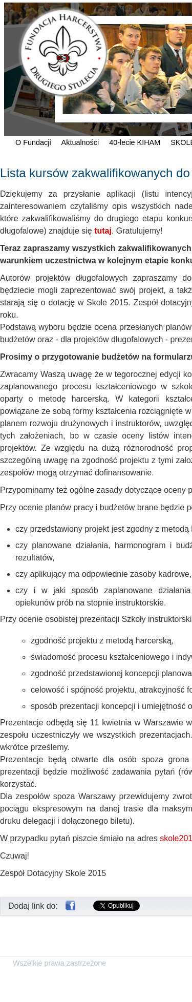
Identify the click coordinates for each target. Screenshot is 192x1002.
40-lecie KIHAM (134, 142)
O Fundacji (33, 142)
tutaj (103, 230)
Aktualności (80, 142)
